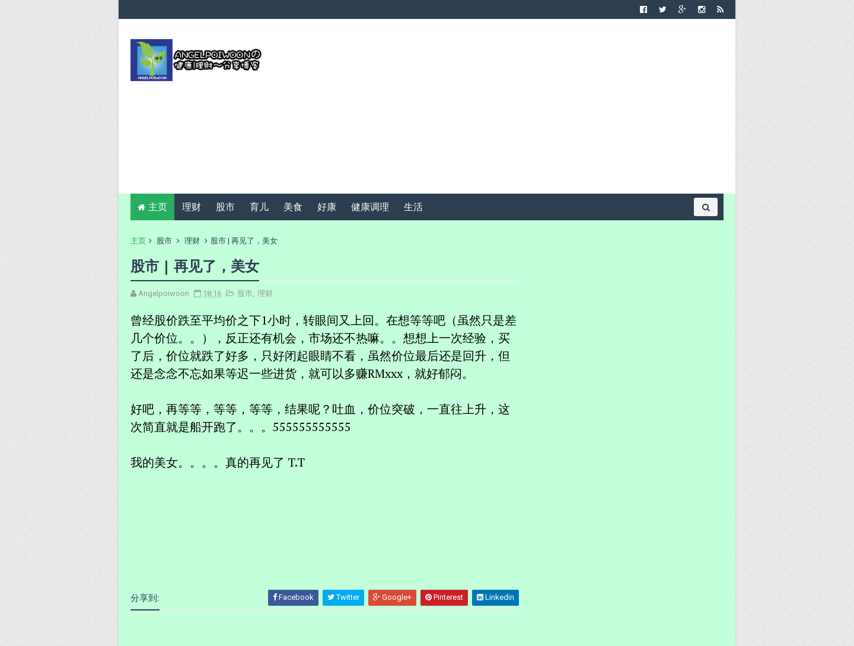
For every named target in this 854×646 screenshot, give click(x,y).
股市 (225, 207)
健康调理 (370, 207)
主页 (157, 207)
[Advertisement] (507, 111)
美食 (292, 207)
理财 (191, 207)
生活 (413, 207)
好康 (326, 207)
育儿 (259, 207)
